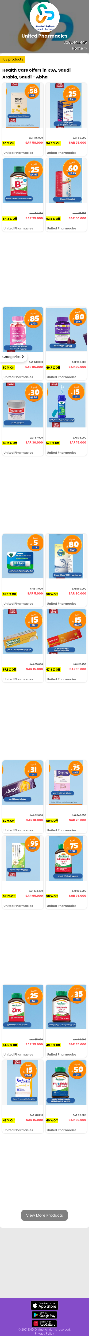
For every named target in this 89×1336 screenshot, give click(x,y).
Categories (11, 356)
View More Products (44, 1215)
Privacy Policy (44, 1334)
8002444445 (75, 42)
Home (79, 48)
